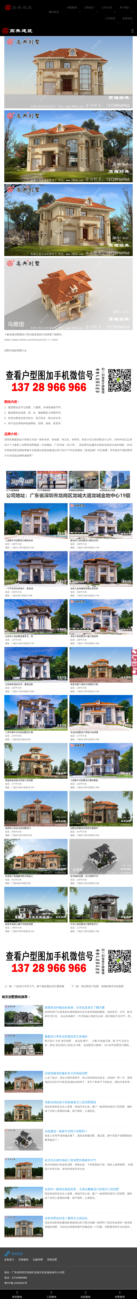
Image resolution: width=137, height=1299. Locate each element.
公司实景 (110, 18)
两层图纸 (17, 1294)
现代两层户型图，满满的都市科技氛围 (102, 986)
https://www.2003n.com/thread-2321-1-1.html (31, 339)
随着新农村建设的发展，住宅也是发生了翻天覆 (75, 1007)
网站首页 (54, 11)
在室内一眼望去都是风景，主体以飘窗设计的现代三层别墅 (82, 1189)
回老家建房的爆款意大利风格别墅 (66, 1073)
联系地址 (128, 18)
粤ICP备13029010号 (15, 1283)
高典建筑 (24, 1259)
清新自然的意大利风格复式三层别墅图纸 (70, 1102)
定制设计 (90, 7)
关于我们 (125, 7)
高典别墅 (52, 1259)
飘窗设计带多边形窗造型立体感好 (66, 1036)
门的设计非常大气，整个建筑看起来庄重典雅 (39, 986)
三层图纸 (51, 1294)
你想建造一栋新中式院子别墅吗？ (66, 1131)
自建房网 (38, 1259)
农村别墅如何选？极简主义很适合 (66, 1218)
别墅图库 (72, 7)
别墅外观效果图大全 (15, 350)
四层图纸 (85, 1294)
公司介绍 (107, 7)
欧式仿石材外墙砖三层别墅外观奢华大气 (70, 1160)
